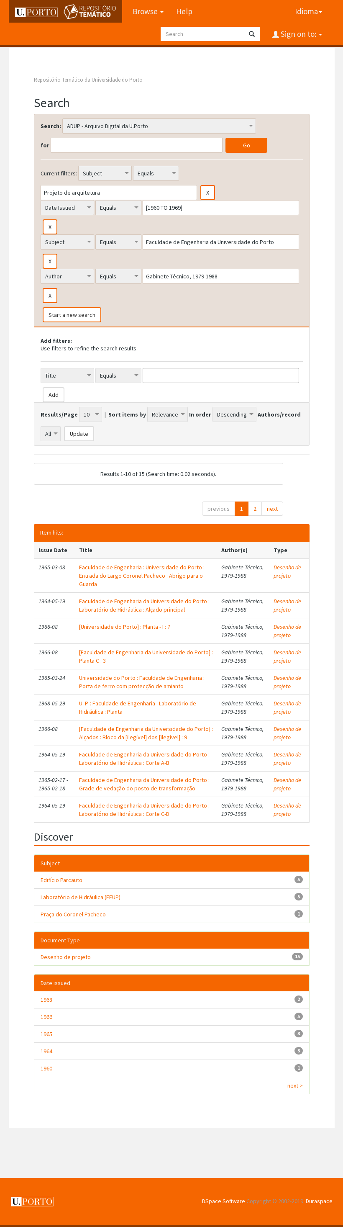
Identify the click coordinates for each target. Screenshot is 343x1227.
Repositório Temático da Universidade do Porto (88, 79)
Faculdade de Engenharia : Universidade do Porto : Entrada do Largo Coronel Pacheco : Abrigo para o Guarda (142, 575)
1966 (46, 1017)
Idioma (308, 11)
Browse (148, 11)
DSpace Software (223, 1201)
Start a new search (72, 315)
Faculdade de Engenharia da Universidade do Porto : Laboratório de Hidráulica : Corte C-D (144, 810)
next (272, 508)
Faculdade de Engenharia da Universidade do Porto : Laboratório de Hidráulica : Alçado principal (144, 605)
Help (184, 11)
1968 (46, 999)
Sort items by (127, 414)
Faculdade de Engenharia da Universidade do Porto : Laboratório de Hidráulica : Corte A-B (144, 759)
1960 (46, 1068)
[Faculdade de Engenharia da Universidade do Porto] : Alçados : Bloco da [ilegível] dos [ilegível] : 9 (146, 733)
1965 (46, 1034)
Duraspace (319, 1201)
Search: (51, 126)
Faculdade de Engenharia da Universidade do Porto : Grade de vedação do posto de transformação (144, 784)
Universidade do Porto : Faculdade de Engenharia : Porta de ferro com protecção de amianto (142, 682)
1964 (46, 1051)
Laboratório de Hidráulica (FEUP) (80, 897)
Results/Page (59, 414)
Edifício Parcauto (61, 880)
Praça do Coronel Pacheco (73, 914)
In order (200, 414)
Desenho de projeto (287, 571)
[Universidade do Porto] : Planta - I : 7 (124, 626)
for (45, 145)
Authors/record (279, 414)
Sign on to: (300, 34)
